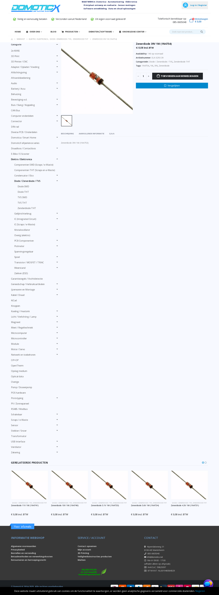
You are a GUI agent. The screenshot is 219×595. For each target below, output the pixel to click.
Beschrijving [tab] (67, 133)
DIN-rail (15, 126)
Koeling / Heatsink (20, 311)
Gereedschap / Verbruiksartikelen (28, 284)
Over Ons (33, 31)
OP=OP (15, 360)
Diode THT (23, 191)
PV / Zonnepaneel (20, 403)
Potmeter (19, 246)
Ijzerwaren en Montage (23, 289)
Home (16, 31)
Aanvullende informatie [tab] (91, 133)
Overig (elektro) (22, 235)
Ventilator (16, 447)
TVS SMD (22, 197)
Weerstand (20, 267)
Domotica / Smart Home (23, 137)
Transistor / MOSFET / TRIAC (29, 262)
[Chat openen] (208, 584)
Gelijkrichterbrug (22, 213)
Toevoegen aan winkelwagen (179, 76)
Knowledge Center (131, 31)
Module (15, 343)
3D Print (15, 56)
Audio (14, 83)
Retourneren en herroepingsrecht (28, 560)
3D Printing (83, 553)
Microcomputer (19, 333)
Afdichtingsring (19, 72)
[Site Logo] (36, 8)
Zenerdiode (164, 65)
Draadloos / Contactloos (23, 148)
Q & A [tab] (111, 133)
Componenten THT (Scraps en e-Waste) (34, 170)
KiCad (14, 300)
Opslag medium (19, 371)
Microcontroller (19, 338)
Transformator (18, 436)
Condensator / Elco (24, 175)
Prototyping (17, 398)
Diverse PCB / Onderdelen (24, 132)
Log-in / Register (198, 5)
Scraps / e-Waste (19, 419)
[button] (203, 462)
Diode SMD (23, 186)
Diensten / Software (98, 31)
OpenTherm (17, 365)
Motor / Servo (18, 349)
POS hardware (18, 392)
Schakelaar (16, 414)
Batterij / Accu (18, 88)
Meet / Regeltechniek (22, 327)
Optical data (17, 376)
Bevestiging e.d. (19, 99)
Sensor (14, 425)
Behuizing (16, 94)
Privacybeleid (18, 549)
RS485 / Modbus (19, 409)
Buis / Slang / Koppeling (23, 105)
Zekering (15, 452)
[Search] (202, 31)
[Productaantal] (143, 76)
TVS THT (22, 202)
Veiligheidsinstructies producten (95, 556)
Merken (82, 560)
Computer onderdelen (22, 115)
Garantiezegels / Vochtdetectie (27, 278)
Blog (51, 31)
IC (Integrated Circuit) (25, 219)
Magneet (15, 322)
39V (156, 65)
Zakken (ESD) (21, 273)
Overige (15, 381)
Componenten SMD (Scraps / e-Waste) (33, 164)
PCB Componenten (24, 240)
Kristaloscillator (22, 229)
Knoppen (15, 305)
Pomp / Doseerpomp (21, 387)
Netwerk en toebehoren (23, 354)
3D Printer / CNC (19, 61)
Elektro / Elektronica (21, 159)
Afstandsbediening (20, 77)
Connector (16, 121)
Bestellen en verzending (23, 553)
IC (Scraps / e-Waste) (24, 224)
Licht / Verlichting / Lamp (23, 316)
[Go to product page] (32, 485)
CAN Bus (15, 110)
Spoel (17, 257)
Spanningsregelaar (23, 251)
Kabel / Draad (18, 295)
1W (151, 65)
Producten (69, 31)
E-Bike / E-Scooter (20, 153)
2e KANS (15, 50)
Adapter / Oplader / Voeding (25, 67)
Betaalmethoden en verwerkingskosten (32, 556)
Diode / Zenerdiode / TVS (161, 61)
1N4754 (145, 65)
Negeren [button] (200, 591)
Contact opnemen (87, 546)
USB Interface (18, 441)
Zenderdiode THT (182, 61)
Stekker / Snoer (19, 430)
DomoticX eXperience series (25, 143)
